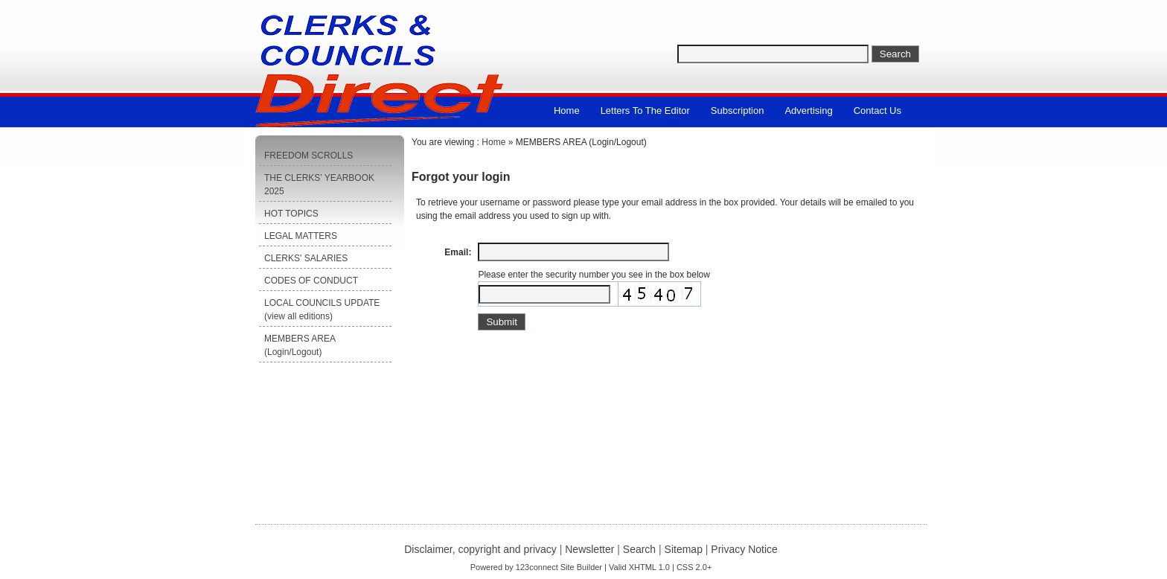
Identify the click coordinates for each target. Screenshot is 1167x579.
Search (639, 549)
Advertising (808, 110)
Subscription (737, 110)
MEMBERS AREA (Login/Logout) (300, 345)
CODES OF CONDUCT (311, 280)
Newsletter (589, 549)
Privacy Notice (744, 549)
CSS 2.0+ (694, 567)
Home (567, 110)
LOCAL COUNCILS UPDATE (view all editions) (322, 310)
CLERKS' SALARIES (306, 258)
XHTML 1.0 (649, 567)
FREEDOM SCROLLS (308, 155)
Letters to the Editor (645, 110)
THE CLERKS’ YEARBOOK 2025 (319, 184)
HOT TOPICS (291, 213)
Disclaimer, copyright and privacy (480, 549)
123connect (537, 567)
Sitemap (684, 549)
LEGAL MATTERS (300, 236)
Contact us (877, 110)
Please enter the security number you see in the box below (594, 274)
